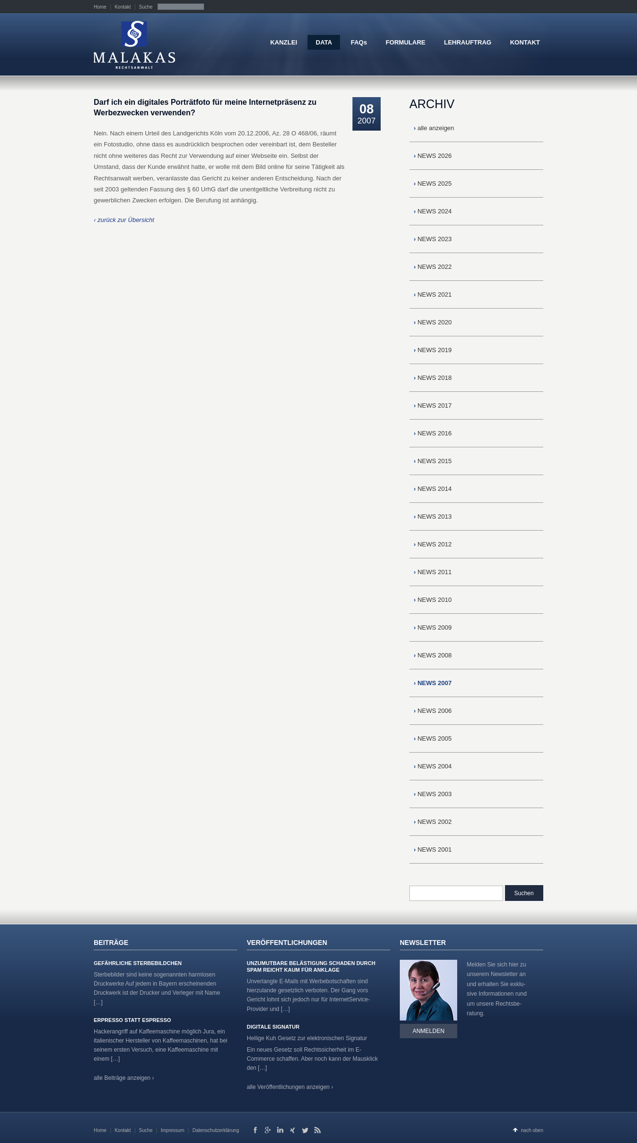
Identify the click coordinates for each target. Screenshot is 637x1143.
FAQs (359, 42)
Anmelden (429, 1031)
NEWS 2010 (433, 599)
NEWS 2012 (433, 544)
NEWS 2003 (433, 794)
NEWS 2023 (433, 239)
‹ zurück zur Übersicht (124, 219)
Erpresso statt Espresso (132, 1020)
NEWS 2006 (433, 710)
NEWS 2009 (433, 627)
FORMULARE (405, 42)
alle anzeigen (434, 128)
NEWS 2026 (433, 155)
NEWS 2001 (433, 849)
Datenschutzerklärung (215, 1130)
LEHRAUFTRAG (467, 42)
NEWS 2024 (433, 211)
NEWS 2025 (433, 183)
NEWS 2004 (433, 766)
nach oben (532, 1130)
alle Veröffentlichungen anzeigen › (290, 1087)
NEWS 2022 (433, 266)
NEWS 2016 (433, 433)
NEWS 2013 (433, 516)
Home (100, 7)
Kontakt (123, 7)
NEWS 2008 (433, 655)
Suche (146, 7)
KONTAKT (525, 42)
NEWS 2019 (433, 350)
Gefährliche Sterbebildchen (138, 963)
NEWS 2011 (433, 572)
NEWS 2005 (433, 738)
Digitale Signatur (273, 1027)
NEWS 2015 (433, 461)
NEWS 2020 (433, 322)
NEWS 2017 (433, 405)
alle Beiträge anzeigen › (124, 1078)
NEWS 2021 (433, 294)
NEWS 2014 (433, 488)
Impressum (172, 1130)
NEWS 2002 (433, 821)
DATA (324, 42)
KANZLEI (283, 42)
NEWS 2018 (433, 377)
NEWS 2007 (433, 683)
